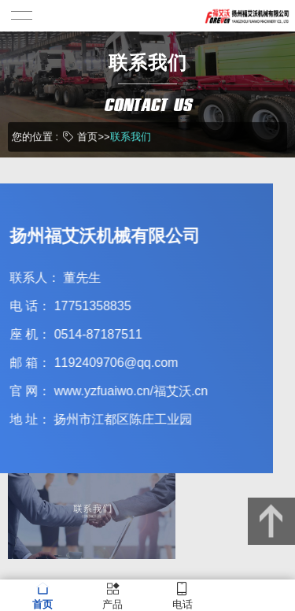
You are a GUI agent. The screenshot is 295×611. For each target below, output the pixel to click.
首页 (87, 136)
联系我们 (130, 136)
